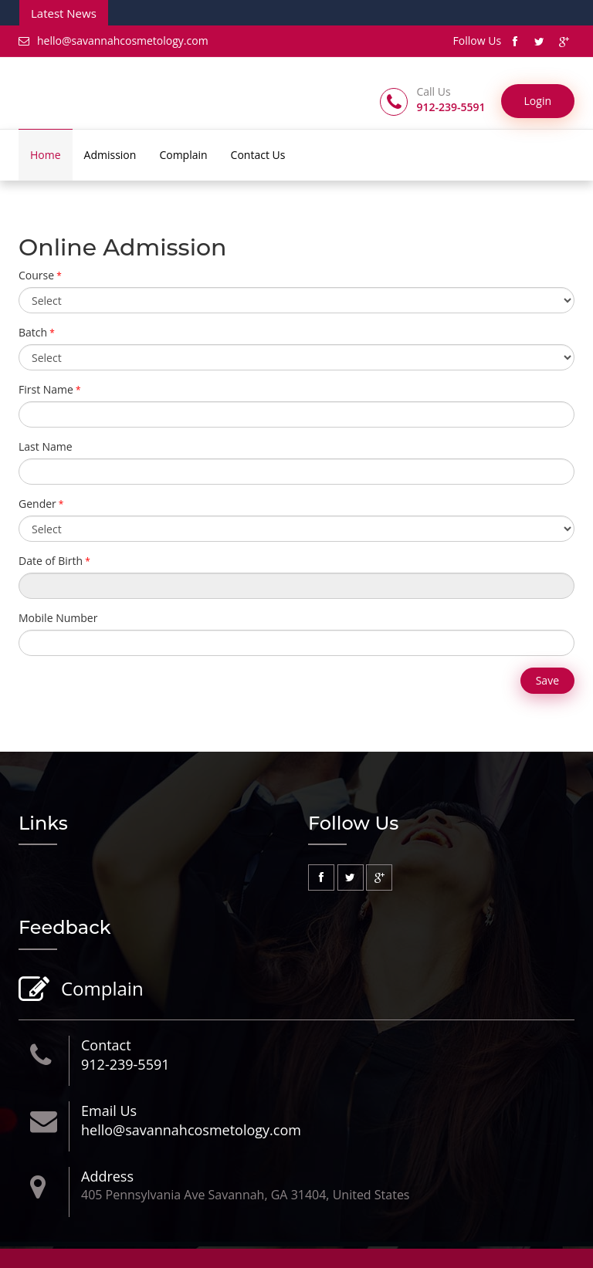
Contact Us (258, 154)
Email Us (109, 1110)
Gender (37, 503)
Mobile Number (58, 617)
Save (547, 680)
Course (36, 275)
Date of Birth (51, 560)
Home (45, 154)
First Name (46, 389)
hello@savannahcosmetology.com (113, 40)
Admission (110, 154)
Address (107, 1176)
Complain (183, 154)
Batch (33, 332)
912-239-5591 (125, 1064)
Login (537, 100)
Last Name (46, 446)
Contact (106, 1045)
